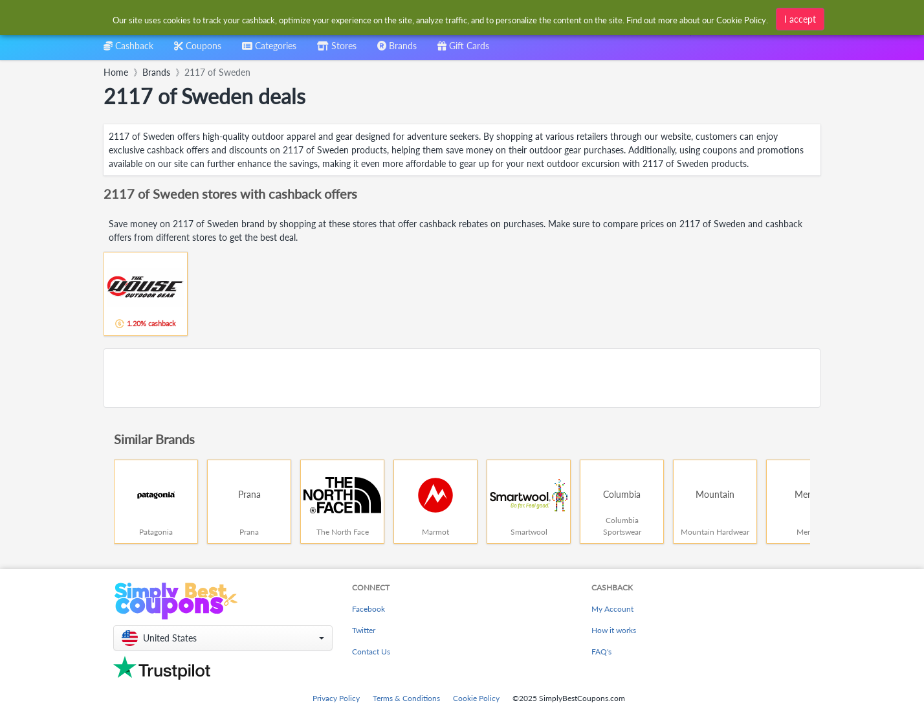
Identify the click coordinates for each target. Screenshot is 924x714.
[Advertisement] (462, 378)
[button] (223, 638)
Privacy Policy (336, 698)
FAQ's (601, 651)
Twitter (363, 630)
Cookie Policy (476, 698)
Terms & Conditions (406, 698)
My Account (612, 609)
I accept (800, 17)
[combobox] (269, 50)
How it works (613, 630)
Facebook (368, 609)
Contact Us (371, 651)
